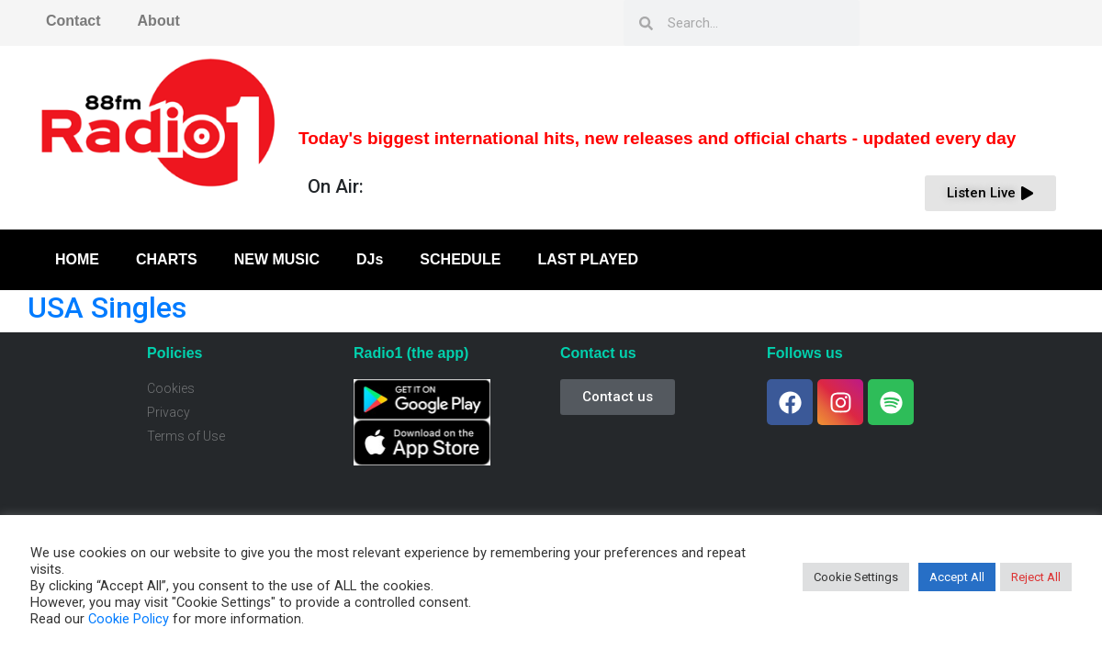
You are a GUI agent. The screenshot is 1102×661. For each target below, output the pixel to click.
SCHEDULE (460, 259)
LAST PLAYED (587, 259)
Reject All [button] (1036, 577)
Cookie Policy (128, 619)
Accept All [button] (956, 577)
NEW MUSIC (277, 259)
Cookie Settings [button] (856, 577)
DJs (369, 259)
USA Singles (107, 307)
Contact (73, 20)
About (159, 20)
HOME (77, 259)
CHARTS (166, 259)
